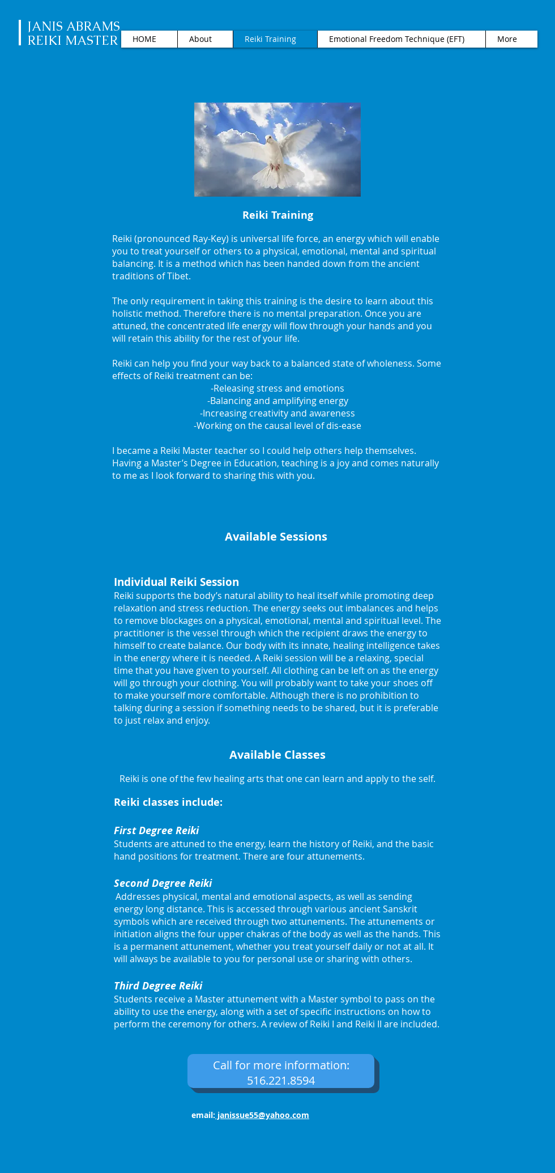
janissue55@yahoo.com (262, 1115)
